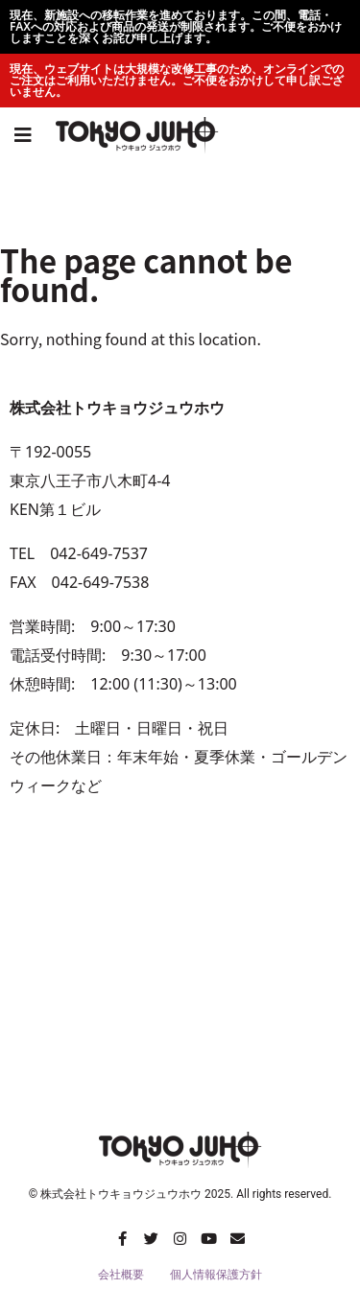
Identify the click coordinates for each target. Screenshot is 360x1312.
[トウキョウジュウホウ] (180, 969)
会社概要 (121, 1274)
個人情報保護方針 (216, 1274)
